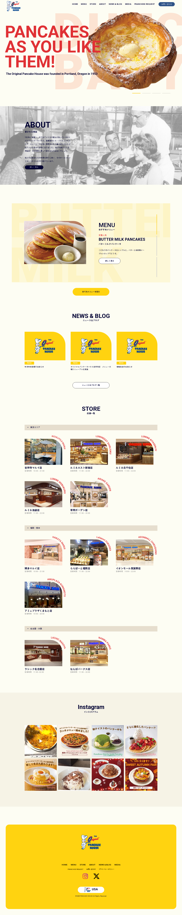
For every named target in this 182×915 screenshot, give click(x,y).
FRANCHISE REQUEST (144, 4)
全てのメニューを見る (91, 291)
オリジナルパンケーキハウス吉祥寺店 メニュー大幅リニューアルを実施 (91, 367)
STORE (93, 4)
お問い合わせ (166, 4)
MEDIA (128, 4)
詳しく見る (34, 167)
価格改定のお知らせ (124, 366)
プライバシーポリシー (106, 869)
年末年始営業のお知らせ (34, 366)
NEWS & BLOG (115, 4)
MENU (84, 4)
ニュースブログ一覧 (91, 385)
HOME (75, 4)
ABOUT (102, 4)
